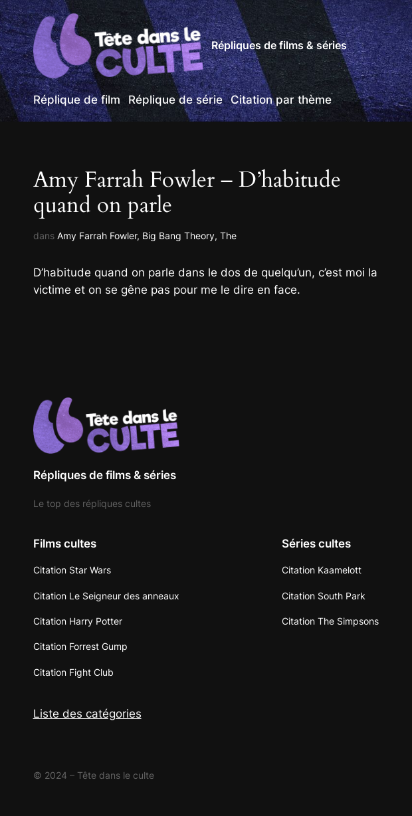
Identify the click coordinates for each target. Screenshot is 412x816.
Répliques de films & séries (279, 45)
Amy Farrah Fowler (97, 235)
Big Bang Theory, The (189, 235)
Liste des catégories (87, 713)
